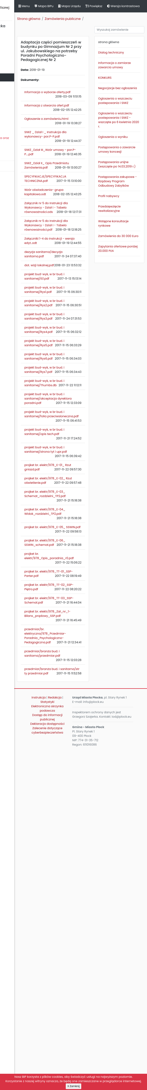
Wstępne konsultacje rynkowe (123, 289)
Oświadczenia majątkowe (20, 93)
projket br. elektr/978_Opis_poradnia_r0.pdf (81, 828)
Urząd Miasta (11, 61)
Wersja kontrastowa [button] (91, 13)
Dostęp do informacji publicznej (77, 1055)
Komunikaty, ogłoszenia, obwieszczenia (19, 119)
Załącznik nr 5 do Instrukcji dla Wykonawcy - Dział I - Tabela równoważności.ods (80, 280)
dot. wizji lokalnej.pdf (80, 377)
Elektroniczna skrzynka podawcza (77, 1041)
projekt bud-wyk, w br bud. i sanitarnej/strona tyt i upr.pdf (80, 666)
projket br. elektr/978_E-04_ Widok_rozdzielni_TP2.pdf (81, 764)
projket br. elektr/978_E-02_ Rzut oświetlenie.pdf (81, 713)
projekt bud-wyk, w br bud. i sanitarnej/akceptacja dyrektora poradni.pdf (81, 596)
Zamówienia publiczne (18, 77)
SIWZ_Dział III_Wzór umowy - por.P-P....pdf (81, 194)
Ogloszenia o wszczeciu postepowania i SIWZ (126, 125)
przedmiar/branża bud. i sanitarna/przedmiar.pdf (81, 971)
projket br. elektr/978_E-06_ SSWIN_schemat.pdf (80, 805)
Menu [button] (64, 9)
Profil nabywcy (125, 260)
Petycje (7, 130)
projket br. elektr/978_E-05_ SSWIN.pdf (78, 783)
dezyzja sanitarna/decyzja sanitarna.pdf (78, 359)
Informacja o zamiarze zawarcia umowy (127, 78)
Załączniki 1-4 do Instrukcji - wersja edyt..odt (77, 337)
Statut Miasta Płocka (16, 37)
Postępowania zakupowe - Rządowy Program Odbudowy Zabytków (125, 239)
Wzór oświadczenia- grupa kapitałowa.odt (80, 256)
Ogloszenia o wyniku (124, 176)
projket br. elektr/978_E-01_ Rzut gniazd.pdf (80, 691)
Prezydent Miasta (14, 53)
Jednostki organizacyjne (19, 85)
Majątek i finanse (14, 69)
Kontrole (8, 101)
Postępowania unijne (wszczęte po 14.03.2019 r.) (127, 212)
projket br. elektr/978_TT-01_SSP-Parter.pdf (81, 850)
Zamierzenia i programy (19, 109)
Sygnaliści (9, 155)
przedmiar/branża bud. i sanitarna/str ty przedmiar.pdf (80, 991)
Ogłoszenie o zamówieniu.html (77, 150)
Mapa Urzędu (110, 6)
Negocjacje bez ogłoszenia (126, 106)
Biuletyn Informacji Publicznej (27, 10)
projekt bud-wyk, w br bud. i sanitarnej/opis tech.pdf (80, 642)
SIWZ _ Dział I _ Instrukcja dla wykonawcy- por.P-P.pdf (79, 172)
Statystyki (78, 1033)
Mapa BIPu (84, 6)
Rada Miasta (11, 45)
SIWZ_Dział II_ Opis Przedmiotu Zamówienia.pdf (78, 213)
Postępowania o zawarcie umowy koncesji (127, 193)
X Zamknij (73, 1086)
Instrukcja (77, 1024)
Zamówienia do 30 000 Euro (126, 306)
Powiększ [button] (134, 6)
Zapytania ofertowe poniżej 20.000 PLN (127, 323)
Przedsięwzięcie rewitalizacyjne (126, 272)
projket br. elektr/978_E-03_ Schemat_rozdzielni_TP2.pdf (81, 737)
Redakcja (77, 1029)
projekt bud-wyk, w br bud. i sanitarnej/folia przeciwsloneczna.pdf (80, 620)
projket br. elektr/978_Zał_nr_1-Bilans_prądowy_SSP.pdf (81, 918)
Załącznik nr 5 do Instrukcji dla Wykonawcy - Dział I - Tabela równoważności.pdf (80, 311)
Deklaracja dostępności (78, 1066)
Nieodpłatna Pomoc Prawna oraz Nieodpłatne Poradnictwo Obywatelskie (26, 142)
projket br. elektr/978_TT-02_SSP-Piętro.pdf (78, 872)
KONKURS (121, 93)
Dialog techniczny (123, 61)
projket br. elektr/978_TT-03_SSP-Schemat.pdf (80, 894)
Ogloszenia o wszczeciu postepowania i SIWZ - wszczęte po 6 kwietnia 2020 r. (126, 153)
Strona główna (69, 26)
